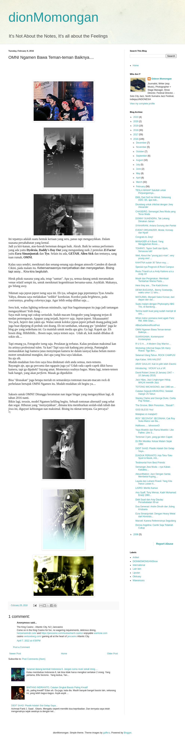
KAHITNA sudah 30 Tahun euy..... (152, 262)
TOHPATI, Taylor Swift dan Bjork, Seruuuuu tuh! (151, 249)
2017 (136, 134)
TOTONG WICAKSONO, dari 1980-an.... (155, 387)
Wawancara (138, 580)
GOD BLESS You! (144, 409)
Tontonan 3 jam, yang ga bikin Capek (153, 437)
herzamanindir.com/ (26, 633)
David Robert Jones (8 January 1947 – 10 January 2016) (154, 374)
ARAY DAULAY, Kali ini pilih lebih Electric (155, 364)
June (138, 169)
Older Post (112, 653)
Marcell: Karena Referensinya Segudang (155, 520)
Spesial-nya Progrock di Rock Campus (154, 267)
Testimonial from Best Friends (150, 462)
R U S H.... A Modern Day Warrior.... (153, 344)
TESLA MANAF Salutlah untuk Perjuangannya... (150, 191)
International (139, 565)
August (140, 160)
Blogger (127, 732)
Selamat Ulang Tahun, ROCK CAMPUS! (155, 355)
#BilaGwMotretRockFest (147, 325)
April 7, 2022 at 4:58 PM (29, 640)
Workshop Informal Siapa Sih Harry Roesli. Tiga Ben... (153, 349)
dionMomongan (53, 17)
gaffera (106, 732)
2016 (136, 139)
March (139, 182)
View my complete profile (142, 103)
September (142, 156)
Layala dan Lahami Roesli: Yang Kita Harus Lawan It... (153, 482)
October (140, 151)
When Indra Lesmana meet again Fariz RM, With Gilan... (154, 319)
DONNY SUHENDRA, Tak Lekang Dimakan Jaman (152, 219)
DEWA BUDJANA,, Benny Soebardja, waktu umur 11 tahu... (154, 291)
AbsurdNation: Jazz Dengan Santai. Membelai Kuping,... (153, 475)
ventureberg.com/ (32, 636)
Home (64, 653)
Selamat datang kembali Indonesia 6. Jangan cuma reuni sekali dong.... (62, 669)
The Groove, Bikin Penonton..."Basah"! (154, 405)
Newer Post (15, 653)
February (141, 186)
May (138, 173)
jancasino (72, 636)
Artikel (136, 557)
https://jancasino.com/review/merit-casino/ (62, 633)
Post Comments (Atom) (33, 659)
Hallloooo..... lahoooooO (147, 425)
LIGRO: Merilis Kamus (146, 488)
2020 (136, 121)
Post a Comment (21, 647)
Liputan (136, 572)
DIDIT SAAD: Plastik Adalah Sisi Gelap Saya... (34, 705)
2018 (136, 130)
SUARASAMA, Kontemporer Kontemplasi (149, 338)
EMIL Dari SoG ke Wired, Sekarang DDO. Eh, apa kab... (153, 198)
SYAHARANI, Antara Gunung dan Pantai (155, 225)
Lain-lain (137, 569)
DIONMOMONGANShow (145, 561)
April (138, 177)
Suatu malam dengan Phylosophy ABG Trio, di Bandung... (154, 305)
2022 (136, 117)
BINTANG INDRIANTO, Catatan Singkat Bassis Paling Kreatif (57, 687)
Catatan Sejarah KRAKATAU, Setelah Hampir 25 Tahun (154, 392)
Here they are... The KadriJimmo (151, 285)
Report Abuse (164, 543)
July (138, 164)
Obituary (137, 576)
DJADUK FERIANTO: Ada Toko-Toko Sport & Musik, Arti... (153, 456)
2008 (136, 534)
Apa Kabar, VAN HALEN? (148, 359)
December (141, 142)
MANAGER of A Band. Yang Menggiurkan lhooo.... (149, 242)
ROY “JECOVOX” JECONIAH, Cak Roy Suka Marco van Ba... (155, 419)
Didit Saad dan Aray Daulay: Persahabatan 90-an (149, 501)
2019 (136, 125)
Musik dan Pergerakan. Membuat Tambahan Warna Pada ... (152, 279)
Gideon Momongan (161, 78)
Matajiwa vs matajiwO (146, 414)
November (141, 147)
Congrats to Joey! (144, 237)
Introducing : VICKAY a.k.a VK (150, 368)
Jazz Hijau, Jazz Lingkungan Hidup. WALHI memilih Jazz (153, 381)
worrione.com (100, 633)
